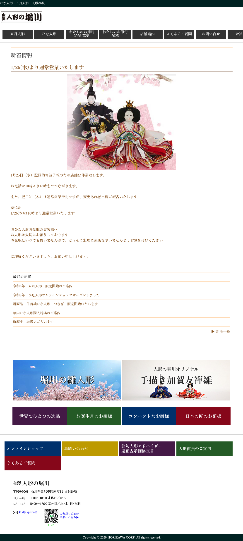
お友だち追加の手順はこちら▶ (69, 515)
